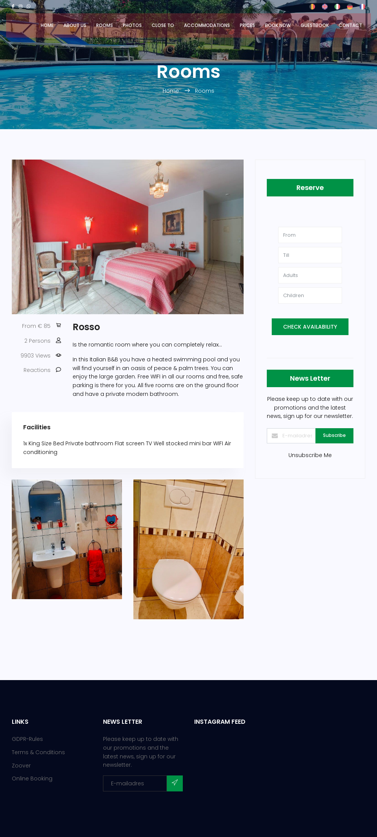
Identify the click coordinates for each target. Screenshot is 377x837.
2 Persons (37, 341)
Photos (132, 25)
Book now (278, 25)
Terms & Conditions (38, 752)
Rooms (104, 25)
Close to (163, 25)
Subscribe (334, 435)
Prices (247, 25)
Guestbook (315, 25)
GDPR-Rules (27, 739)
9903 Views (36, 355)
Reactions (37, 370)
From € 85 (36, 326)
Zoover (21, 765)
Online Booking (32, 778)
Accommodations (207, 25)
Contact (350, 25)
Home (47, 25)
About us (74, 25)
